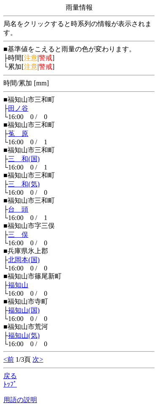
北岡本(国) (24, 259)
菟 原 (18, 133)
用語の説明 (20, 399)
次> (37, 359)
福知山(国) (24, 310)
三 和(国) (24, 158)
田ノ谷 (18, 108)
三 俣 (18, 234)
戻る (10, 375)
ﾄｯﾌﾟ (10, 384)
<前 (8, 359)
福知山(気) (24, 335)
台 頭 (18, 209)
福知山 (18, 285)
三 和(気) (24, 184)
